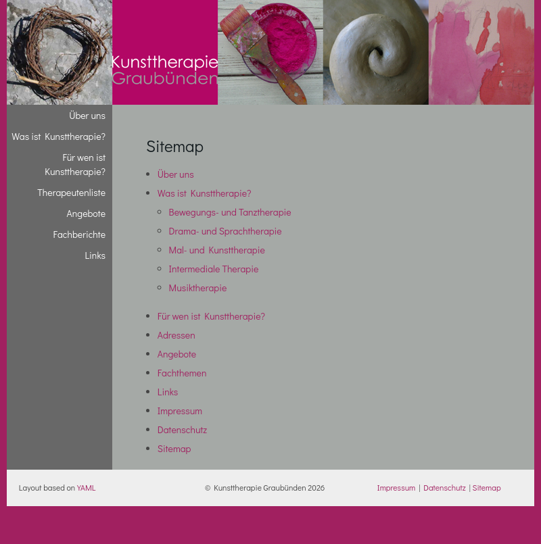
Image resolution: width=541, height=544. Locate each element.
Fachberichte (79, 234)
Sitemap (174, 448)
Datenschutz (182, 429)
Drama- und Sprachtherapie (225, 230)
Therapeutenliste (71, 192)
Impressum (180, 410)
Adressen (176, 334)
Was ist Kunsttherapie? (205, 193)
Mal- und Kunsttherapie (217, 249)
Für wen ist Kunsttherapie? (211, 316)
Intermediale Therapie (214, 268)
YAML (86, 488)
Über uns (176, 174)
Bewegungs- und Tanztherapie (230, 211)
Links (168, 391)
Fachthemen (182, 372)
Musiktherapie (198, 287)
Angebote (177, 353)
